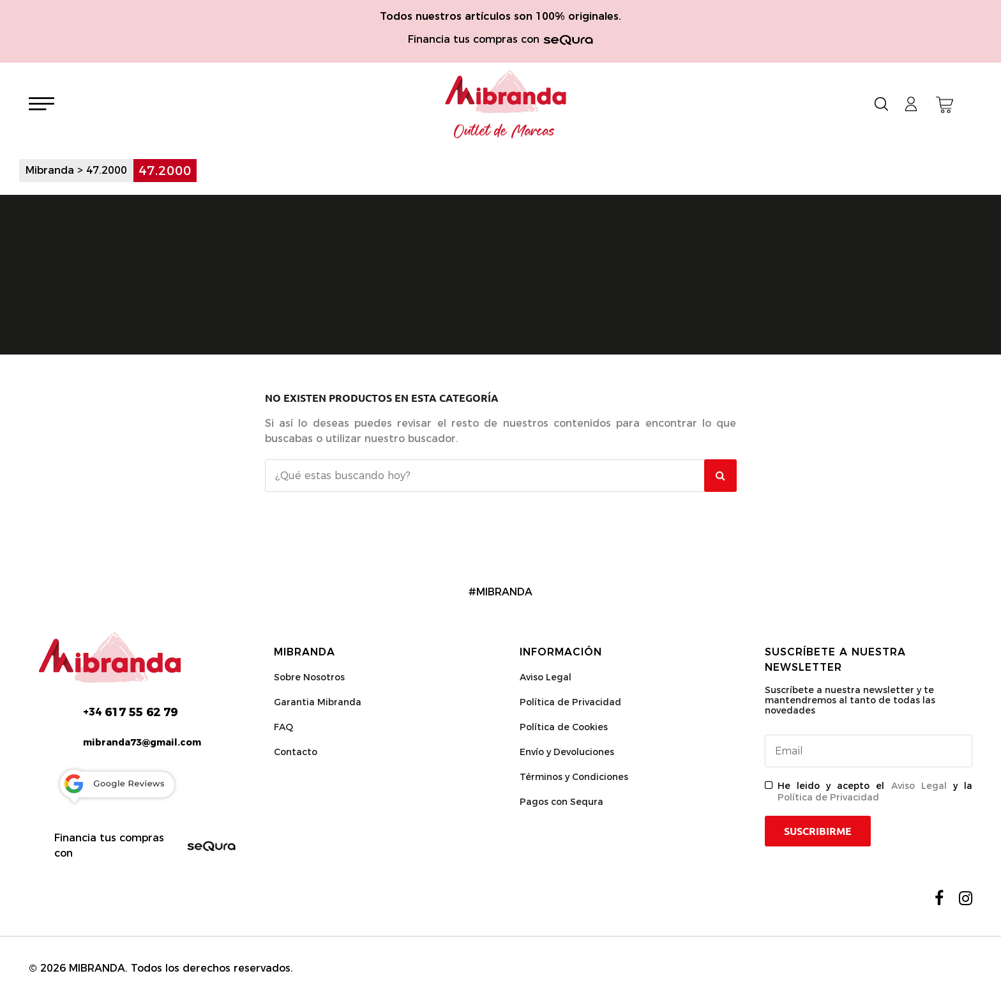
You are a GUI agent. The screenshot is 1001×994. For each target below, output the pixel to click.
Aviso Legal (545, 677)
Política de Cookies (564, 727)
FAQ (283, 727)
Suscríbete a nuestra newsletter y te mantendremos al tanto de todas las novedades (850, 700)
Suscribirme (818, 831)
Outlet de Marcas (504, 131)
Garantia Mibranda (317, 702)
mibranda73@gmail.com (142, 742)
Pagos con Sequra (561, 801)
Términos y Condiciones (574, 777)
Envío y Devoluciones (567, 752)
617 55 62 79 (130, 712)
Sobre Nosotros (309, 677)
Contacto (295, 752)
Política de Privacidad (570, 702)
